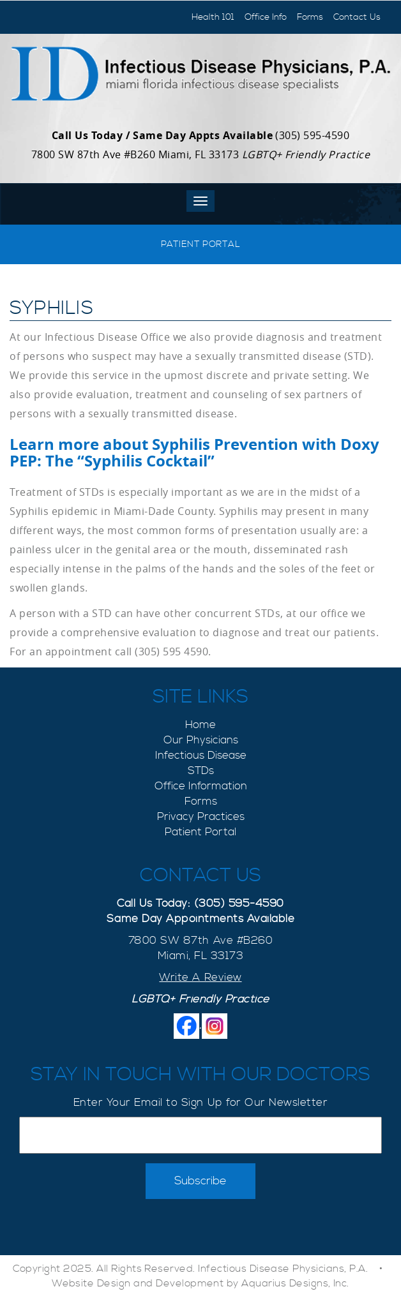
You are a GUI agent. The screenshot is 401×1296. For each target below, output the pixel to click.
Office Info (266, 17)
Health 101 (213, 17)
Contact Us (357, 17)
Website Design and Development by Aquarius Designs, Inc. (200, 1283)
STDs (201, 771)
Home (200, 725)
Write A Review (200, 978)
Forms (310, 17)
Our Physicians (200, 740)
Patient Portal (200, 244)
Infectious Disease (200, 756)
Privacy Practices (201, 817)
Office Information (201, 786)
